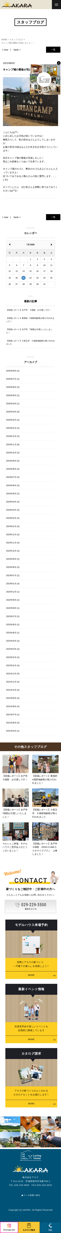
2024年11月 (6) (13, 444)
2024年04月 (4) (13, 502)
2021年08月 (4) (13, 706)
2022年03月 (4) (13, 649)
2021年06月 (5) (13, 723)
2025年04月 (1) (13, 403)
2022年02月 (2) (13, 657)
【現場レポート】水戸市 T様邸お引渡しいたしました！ (29, 331)
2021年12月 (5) (13, 674)
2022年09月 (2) (13, 600)
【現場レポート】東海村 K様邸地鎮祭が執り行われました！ (30, 319)
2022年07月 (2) (13, 616)
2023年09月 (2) (13, 559)
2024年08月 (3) (13, 469)
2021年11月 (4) (13, 682)
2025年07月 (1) (13, 379)
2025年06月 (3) (13, 387)
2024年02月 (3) (13, 518)
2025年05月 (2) (13, 395)
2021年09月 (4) (13, 698)
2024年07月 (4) (13, 477)
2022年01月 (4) (13, 665)
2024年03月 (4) (13, 510)
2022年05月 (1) (13, 633)
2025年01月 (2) (13, 428)
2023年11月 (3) (13, 543)
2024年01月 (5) (13, 526)
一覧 (53, 49)
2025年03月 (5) (13, 412)
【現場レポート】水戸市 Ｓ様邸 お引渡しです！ (28, 310)
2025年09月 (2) (13, 371)
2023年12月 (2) (13, 534)
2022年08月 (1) (13, 608)
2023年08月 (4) (13, 567)
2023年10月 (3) (13, 551)
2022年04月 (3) (13, 641)
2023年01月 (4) (13, 583)
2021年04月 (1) (13, 731)
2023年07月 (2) (13, 575)
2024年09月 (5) (13, 461)
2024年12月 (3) (13, 436)
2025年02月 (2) (13, 420)
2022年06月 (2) (13, 624)
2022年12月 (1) (13, 592)
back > (17, 49)
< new (5, 49)
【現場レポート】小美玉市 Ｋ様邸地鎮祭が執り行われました (30, 342)
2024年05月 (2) (13, 493)
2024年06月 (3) (13, 485)
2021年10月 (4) (13, 690)
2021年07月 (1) (13, 714)
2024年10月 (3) (13, 453)
